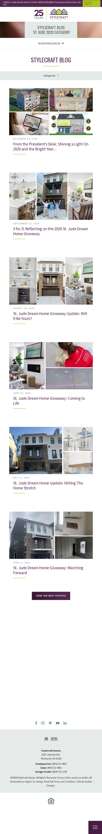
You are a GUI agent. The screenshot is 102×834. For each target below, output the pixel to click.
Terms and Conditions (65, 781)
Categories (49, 76)
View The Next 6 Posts (51, 596)
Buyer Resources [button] (49, 43)
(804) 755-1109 (59, 772)
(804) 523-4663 (59, 764)
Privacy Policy (64, 778)
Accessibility (82, 778)
